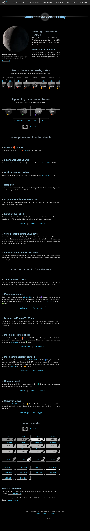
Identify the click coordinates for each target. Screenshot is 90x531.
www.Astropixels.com (14, 493)
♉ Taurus (25, 150)
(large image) (6, 61)
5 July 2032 (13, 366)
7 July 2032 (14, 404)
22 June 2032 (33, 360)
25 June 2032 (27, 297)
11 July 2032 (49, 301)
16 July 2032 (15, 342)
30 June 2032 (46, 163)
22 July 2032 (45, 175)
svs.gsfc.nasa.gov (12, 500)
